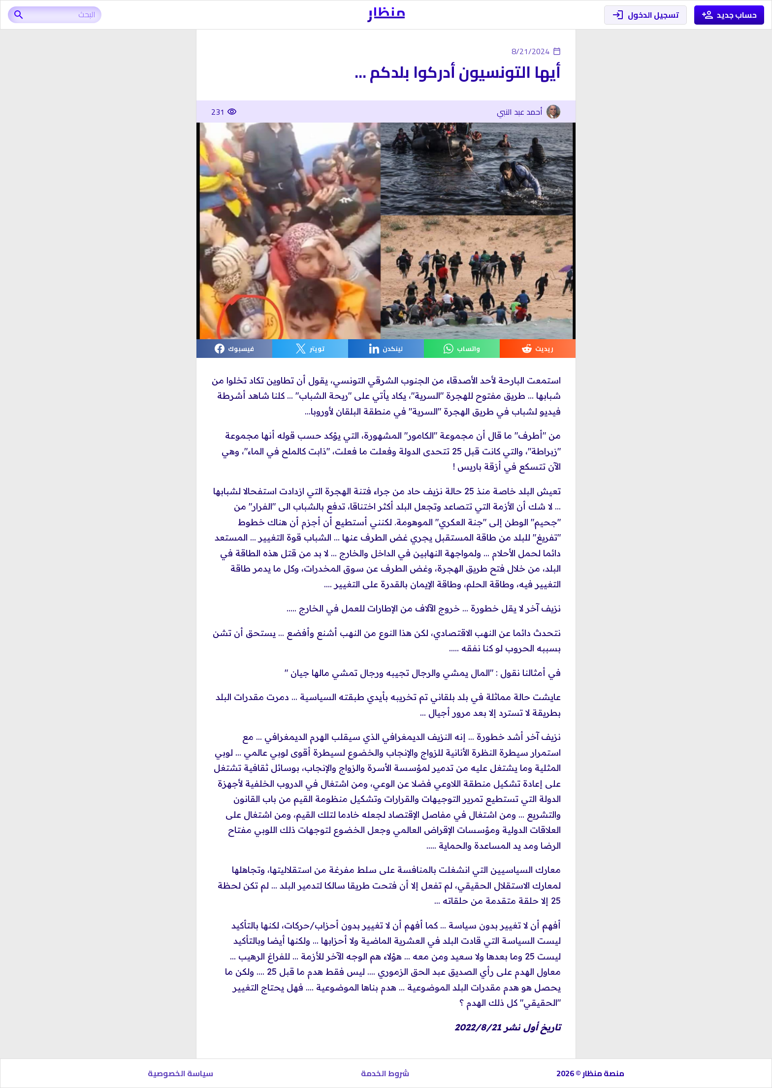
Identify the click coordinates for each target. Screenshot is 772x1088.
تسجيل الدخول (645, 15)
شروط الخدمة (385, 1073)
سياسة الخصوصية (180, 1073)
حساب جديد (729, 15)
